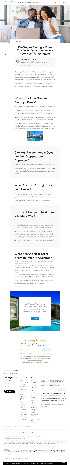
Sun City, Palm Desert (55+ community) (33, 411)
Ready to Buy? (36, 2)
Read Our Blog (23, 396)
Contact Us (22, 405)
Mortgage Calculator (24, 401)
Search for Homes (24, 382)
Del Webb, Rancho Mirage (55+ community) (34, 416)
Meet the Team (23, 384)
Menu (55, 2)
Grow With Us (23, 407)
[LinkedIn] (6, 386)
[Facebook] (4, 386)
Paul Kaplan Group (47, 83)
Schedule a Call (23, 403)
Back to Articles (20, 41)
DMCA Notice (33, 404)
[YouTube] (10, 386)
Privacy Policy (33, 422)
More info (53, 463)
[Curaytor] (9, 392)
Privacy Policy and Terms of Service (35, 360)
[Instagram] (13, 386)
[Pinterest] (8, 386)
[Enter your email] (32, 349)
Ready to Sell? (28, 2)
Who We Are (20, 2)
